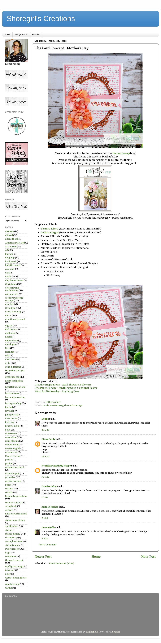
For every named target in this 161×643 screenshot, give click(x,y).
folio (7, 355)
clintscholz (92, 631)
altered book (11, 239)
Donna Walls (48, 527)
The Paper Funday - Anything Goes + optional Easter (66, 387)
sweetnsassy (56, 405)
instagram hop (13, 403)
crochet (9, 304)
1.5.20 (45, 497)
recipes (9, 488)
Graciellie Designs (15, 370)
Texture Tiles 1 (49, 228)
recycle (9, 492)
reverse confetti (13, 502)
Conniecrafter (49, 486)
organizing (11, 452)
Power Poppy (12, 473)
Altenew (9, 231)
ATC (7, 250)
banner (9, 254)
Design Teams (21, 34)
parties (9, 459)
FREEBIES (10, 359)
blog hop (10, 257)
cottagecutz (11, 294)
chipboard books (14, 280)
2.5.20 (45, 518)
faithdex (9, 351)
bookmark (10, 261)
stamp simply (12, 533)
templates (10, 556)
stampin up (11, 537)
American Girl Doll (15, 242)
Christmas (11, 284)
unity (8, 574)
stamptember (12, 545)
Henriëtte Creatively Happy (56, 465)
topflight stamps (14, 566)
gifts (7, 363)
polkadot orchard (14, 467)
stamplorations (13, 541)
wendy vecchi (12, 584)
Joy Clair (9, 411)
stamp (8, 530)
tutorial (9, 570)
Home (7, 34)
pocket (9, 463)
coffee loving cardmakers (12, 289)
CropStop (10, 308)
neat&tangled (12, 448)
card (7, 272)
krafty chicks (12, 426)
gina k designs (13, 367)
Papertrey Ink (12, 456)
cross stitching (13, 311)
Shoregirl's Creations (41, 18)
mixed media (12, 444)
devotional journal (15, 319)
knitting (9, 422)
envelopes (10, 344)
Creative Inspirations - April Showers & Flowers (63, 384)
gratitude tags (13, 377)
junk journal (11, 414)
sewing (9, 510)
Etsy (7, 348)
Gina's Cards (48, 439)
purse (8, 484)
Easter (8, 336)
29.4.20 (45, 430)
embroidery (11, 340)
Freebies (36, 34)
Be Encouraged (49, 232)
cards (46, 405)
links (7, 429)
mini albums (12, 441)
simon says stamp (15, 520)
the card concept (73, 405)
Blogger (115, 631)
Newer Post (43, 557)
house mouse (12, 393)
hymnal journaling (15, 397)
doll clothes (11, 329)
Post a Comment (47, 544)
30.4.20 (45, 476)
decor (8, 315)
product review (13, 481)
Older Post (148, 557)
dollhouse (10, 333)
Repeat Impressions (16, 496)
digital (8, 325)
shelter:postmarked (16, 513)
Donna (45, 418)
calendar (10, 269)
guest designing (14, 380)
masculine (10, 437)
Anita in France (50, 507)
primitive (10, 477)
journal (9, 407)
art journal (11, 246)
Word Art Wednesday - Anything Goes (57, 391)
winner (9, 587)
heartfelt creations (15, 387)
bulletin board (12, 265)
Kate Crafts (11, 418)
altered (9, 235)
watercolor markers (16, 577)
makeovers (11, 433)
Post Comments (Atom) (61, 563)
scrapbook (11, 506)
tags (7, 552)
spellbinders (11, 526)
